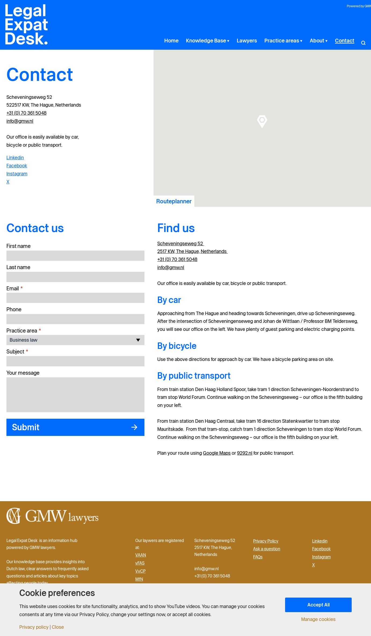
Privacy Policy (265, 541)
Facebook (16, 165)
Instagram (16, 173)
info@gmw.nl (19, 121)
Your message (22, 373)
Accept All (318, 604)
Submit (25, 427)
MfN (139, 579)
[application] (242, 40)
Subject (17, 352)
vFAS (139, 563)
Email (14, 288)
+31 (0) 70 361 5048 (26, 112)
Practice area (23, 331)
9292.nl (244, 453)
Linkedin (15, 157)
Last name (18, 267)
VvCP (140, 571)
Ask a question (266, 548)
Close (58, 627)
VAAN (140, 554)
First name (18, 246)
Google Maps (217, 453)
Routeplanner (174, 201)
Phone (13, 309)
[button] (363, 40)
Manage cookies (318, 619)
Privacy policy (34, 627)
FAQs (258, 556)
